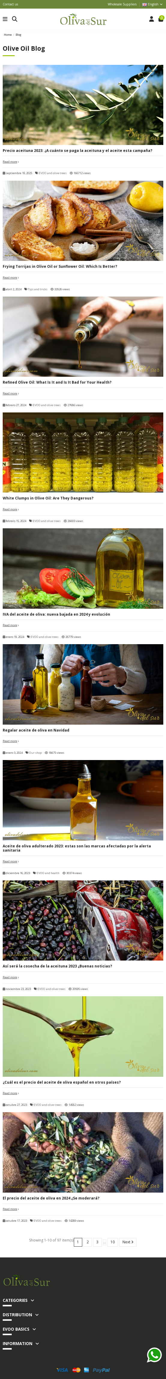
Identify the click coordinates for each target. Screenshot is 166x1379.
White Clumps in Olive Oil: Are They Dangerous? (48, 498)
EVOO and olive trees (53, 173)
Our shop (35, 753)
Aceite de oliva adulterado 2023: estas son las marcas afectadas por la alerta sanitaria (77, 848)
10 (112, 1242)
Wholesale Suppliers (122, 4)
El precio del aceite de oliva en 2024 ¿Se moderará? (51, 1198)
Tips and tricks (37, 289)
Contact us (10, 4)
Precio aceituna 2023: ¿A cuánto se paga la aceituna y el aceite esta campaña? (77, 150)
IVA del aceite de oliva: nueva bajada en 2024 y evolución (56, 614)
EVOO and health (48, 873)
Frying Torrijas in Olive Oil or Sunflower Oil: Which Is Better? (60, 266)
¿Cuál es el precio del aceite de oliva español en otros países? (62, 1082)
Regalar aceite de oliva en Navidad (36, 730)
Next (128, 1242)
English (152, 4)
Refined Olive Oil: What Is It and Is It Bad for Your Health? (57, 382)
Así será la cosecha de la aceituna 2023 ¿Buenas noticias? (57, 966)
